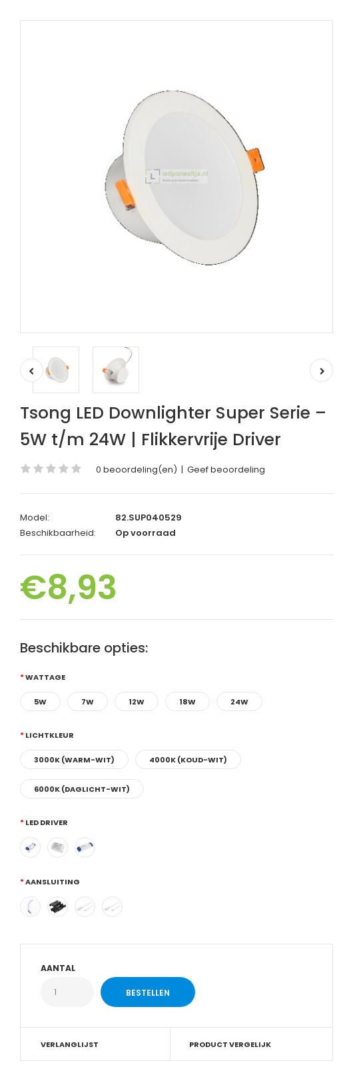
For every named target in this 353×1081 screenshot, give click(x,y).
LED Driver (46, 822)
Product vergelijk (230, 1044)
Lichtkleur (49, 735)
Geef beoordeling (226, 469)
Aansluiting (52, 881)
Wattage (45, 677)
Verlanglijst (70, 1044)
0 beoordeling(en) (136, 469)
